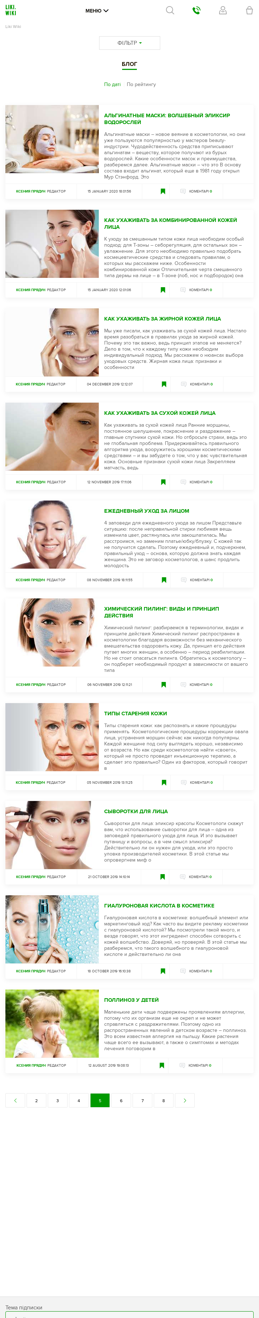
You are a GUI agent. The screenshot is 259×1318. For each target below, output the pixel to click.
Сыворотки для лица (136, 811)
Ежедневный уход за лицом (146, 511)
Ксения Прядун (30, 191)
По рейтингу (141, 84)
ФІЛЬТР (129, 43)
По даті (112, 84)
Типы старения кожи (135, 713)
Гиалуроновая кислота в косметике (159, 905)
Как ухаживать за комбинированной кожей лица (170, 224)
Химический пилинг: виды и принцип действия (161, 612)
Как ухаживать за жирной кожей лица (162, 319)
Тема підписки (23, 1307)
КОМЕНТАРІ (200, 191)
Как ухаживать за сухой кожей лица (160, 413)
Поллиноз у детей (131, 1000)
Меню (96, 11)
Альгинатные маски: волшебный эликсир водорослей (167, 119)
